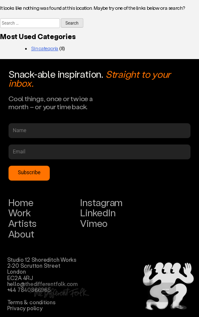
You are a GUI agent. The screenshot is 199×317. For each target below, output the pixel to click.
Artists (22, 223)
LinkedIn (97, 213)
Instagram (101, 202)
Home (21, 202)
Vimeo (94, 223)
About (21, 234)
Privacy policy (25, 307)
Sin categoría (44, 48)
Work (19, 213)
